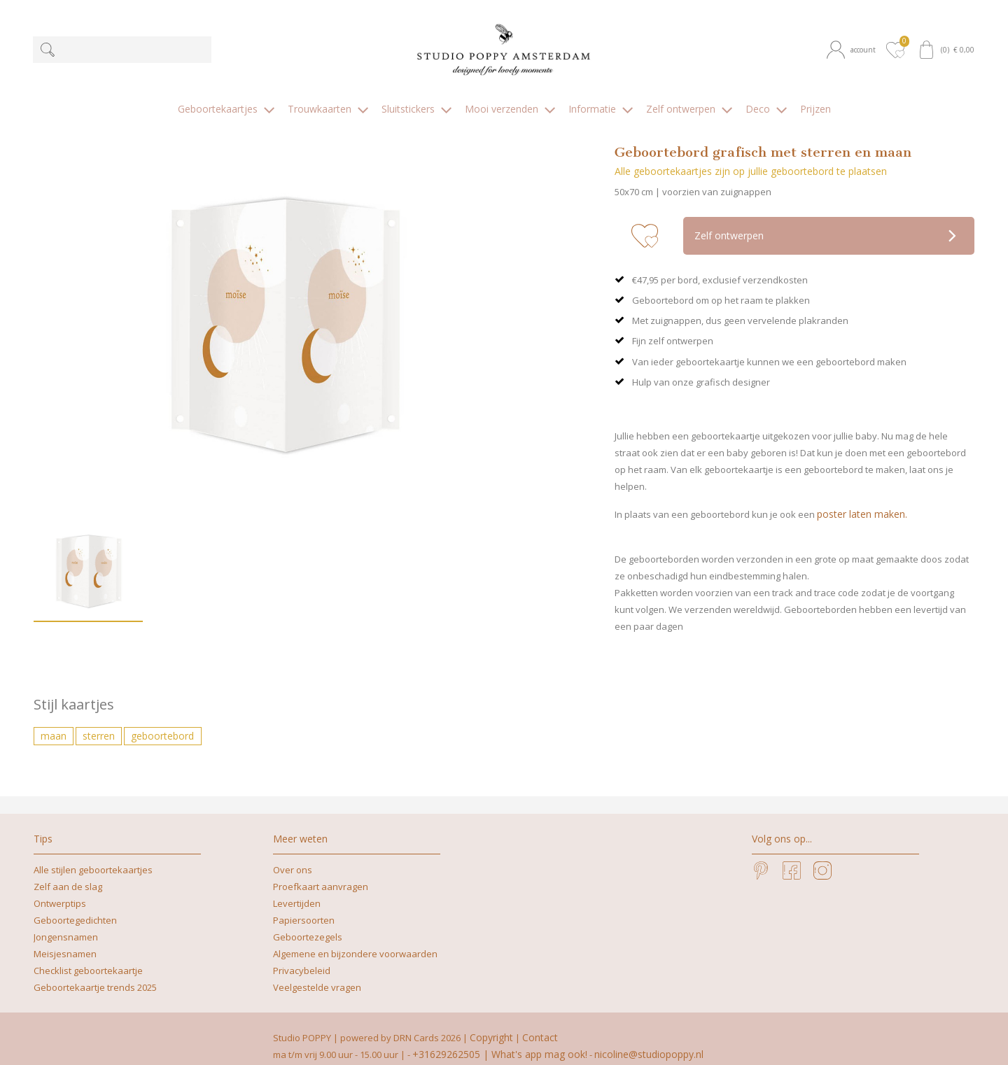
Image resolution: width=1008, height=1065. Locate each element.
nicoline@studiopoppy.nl (649, 1039)
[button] (854, 50)
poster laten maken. (862, 499)
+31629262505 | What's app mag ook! (499, 1039)
